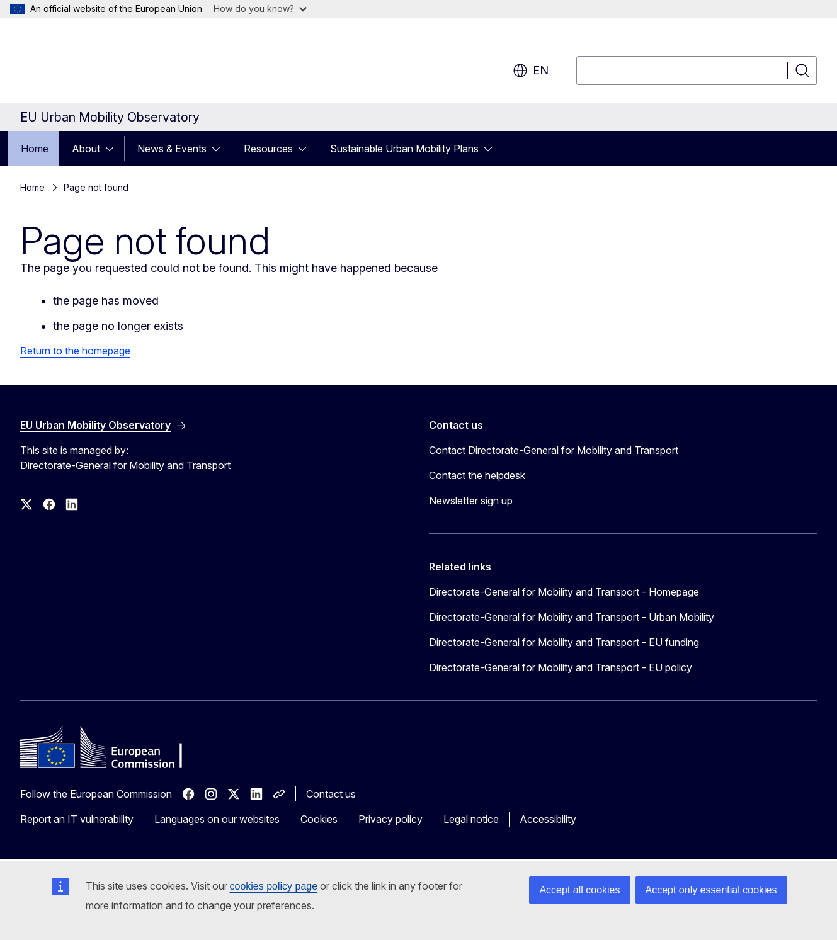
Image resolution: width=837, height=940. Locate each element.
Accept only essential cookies (711, 890)
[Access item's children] (113, 148)
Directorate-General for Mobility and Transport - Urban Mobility (571, 617)
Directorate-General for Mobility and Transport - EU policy (560, 667)
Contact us (331, 794)
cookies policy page (274, 886)
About (86, 148)
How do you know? (260, 8)
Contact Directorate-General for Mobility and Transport (553, 450)
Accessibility (548, 819)
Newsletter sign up (471, 500)
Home (34, 148)
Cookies (319, 819)
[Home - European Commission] (122, 63)
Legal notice (471, 819)
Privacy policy (390, 819)
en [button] (531, 70)
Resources (268, 148)
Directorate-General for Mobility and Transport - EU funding (564, 642)
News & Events (172, 148)
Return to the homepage (75, 350)
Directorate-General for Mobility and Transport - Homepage (564, 592)
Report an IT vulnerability (77, 819)
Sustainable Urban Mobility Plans (404, 148)
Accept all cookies (579, 890)
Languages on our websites (217, 819)
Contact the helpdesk (477, 475)
